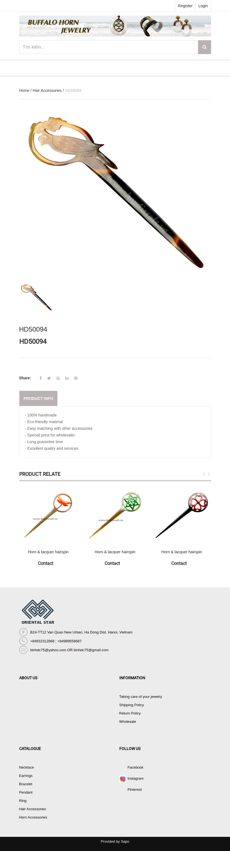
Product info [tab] (38, 398)
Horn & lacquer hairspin (48, 552)
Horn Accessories (33, 817)
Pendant (26, 792)
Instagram (136, 778)
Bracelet (26, 784)
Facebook (136, 767)
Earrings (26, 776)
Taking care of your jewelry (140, 697)
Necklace (26, 767)
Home (24, 90)
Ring (23, 801)
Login (203, 6)
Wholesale (127, 721)
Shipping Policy (131, 705)
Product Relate (39, 474)
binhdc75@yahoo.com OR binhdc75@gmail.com (69, 650)
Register (185, 6)
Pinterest (135, 789)
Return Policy (130, 713)
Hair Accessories (47, 90)
